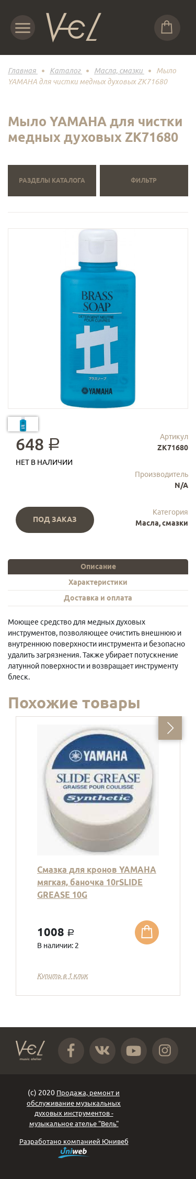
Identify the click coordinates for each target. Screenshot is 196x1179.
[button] (170, 728)
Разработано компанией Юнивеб (74, 1148)
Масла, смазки (161, 523)
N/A (181, 485)
